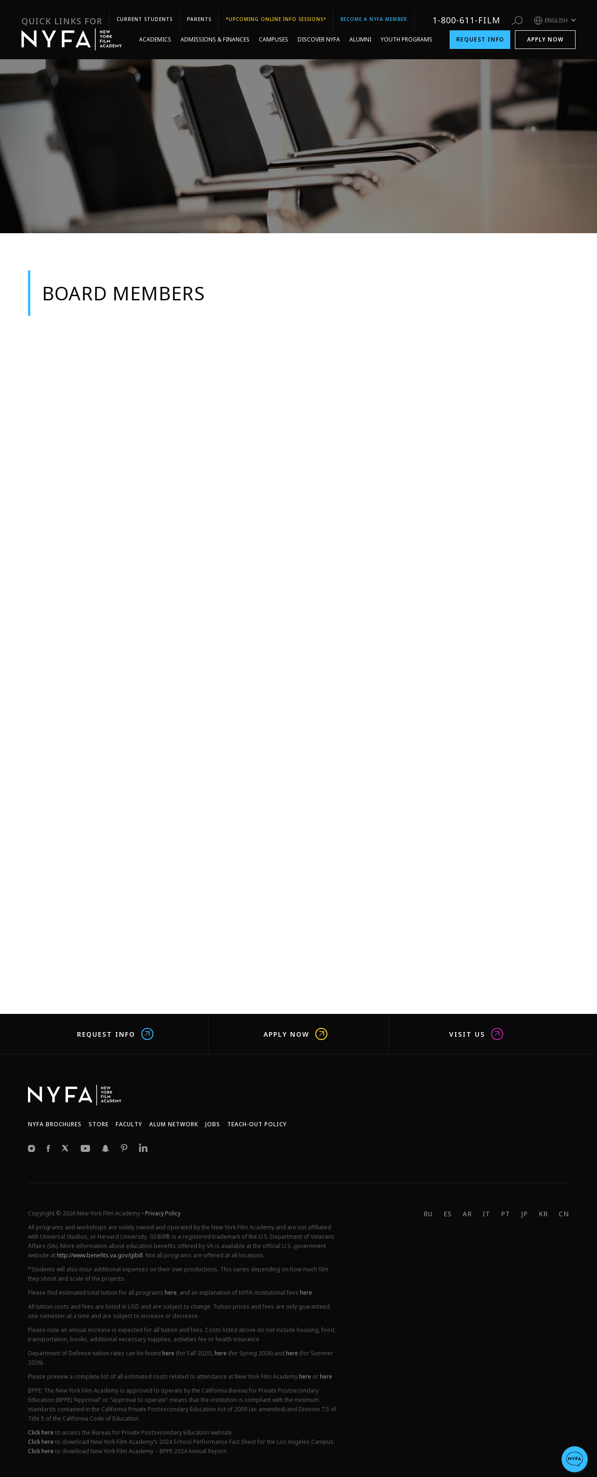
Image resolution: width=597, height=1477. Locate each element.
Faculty (129, 1124)
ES (448, 1213)
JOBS (212, 1124)
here (171, 1293)
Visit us (476, 1034)
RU (428, 1213)
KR (543, 1213)
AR (467, 1213)
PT (505, 1213)
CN (564, 1213)
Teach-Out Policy (257, 1124)
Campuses (273, 34)
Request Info (480, 34)
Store (99, 1124)
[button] (575, 1459)
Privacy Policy (162, 1213)
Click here (41, 1432)
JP (524, 1213)
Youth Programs (406, 34)
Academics (155, 34)
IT (486, 1213)
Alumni (360, 34)
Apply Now (545, 34)
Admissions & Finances (215, 34)
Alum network (173, 1124)
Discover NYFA (319, 34)
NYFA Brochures (55, 1124)
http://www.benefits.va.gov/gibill (100, 1255)
